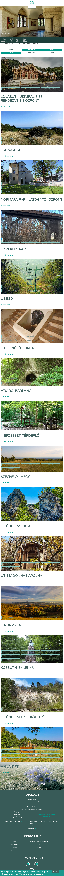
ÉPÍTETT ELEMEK (31, 52)
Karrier (39, 844)
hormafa (10, 755)
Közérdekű (39, 848)
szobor (30, 652)
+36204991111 (47, 812)
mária (51, 424)
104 (21, 821)
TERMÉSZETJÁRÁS (31, 49)
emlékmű (31, 656)
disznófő (30, 336)
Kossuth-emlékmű (18, 667)
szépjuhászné (11, 383)
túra (51, 336)
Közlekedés (14, 844)
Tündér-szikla (17, 526)
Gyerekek (10, 188)
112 (35, 828)
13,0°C (11, 40)
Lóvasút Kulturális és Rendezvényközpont (22, 98)
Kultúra (51, 188)
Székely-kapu (16, 249)
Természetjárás (31, 138)
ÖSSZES (52, 52)
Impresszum (38, 851)
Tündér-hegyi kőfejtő (24, 717)
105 (36, 826)
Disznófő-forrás (20, 348)
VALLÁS (11, 52)
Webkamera (14, 851)
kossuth (11, 652)
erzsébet (30, 420)
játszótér (50, 755)
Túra (11, 138)
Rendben (55, 871)
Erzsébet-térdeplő (21, 435)
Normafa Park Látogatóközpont (31, 199)
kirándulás (30, 340)
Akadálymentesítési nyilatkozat (39, 841)
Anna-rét (10, 766)
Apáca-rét (13, 150)
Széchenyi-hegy (15, 476)
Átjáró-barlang (16, 390)
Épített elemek (10, 192)
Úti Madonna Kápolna (21, 575)
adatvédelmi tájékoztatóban (34, 873)
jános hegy (51, 379)
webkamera (4, 40)
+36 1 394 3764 (47, 817)
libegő (30, 291)
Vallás (10, 420)
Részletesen (5, 107)
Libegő (7, 298)
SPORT (31, 47)
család (50, 465)
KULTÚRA (52, 49)
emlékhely (31, 424)
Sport (31, 184)
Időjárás (14, 848)
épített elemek (50, 89)
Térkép (14, 841)
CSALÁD (11, 47)
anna (31, 759)
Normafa (12, 625)
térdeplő (50, 420)
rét (51, 759)
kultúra (11, 89)
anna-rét (10, 759)
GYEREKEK (11, 49)
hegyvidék (31, 89)
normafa (10, 142)
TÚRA (52, 47)
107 (36, 824)
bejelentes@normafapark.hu (47, 814)
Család (10, 184)
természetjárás (11, 340)
